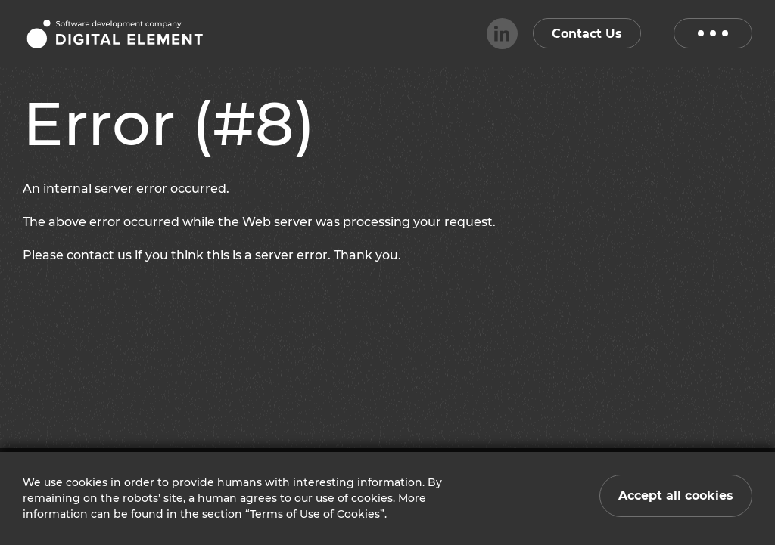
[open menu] (713, 33)
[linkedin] (502, 33)
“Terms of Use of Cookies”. (316, 514)
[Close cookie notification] (675, 496)
